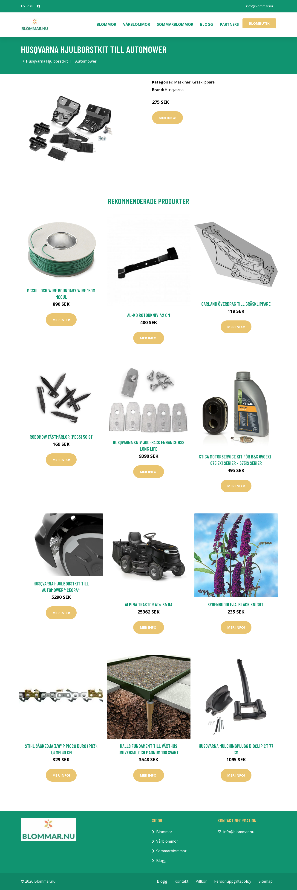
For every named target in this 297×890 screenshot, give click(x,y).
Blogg (206, 24)
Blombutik (259, 23)
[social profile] (38, 6)
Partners (229, 24)
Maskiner (182, 82)
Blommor (106, 24)
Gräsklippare (203, 82)
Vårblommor (136, 24)
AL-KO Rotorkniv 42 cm (148, 315)
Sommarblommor (175, 24)
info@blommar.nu (259, 6)
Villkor (201, 881)
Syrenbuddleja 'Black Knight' (236, 604)
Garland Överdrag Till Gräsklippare (236, 304)
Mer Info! (167, 117)
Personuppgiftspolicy (232, 881)
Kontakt (181, 881)
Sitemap (266, 881)
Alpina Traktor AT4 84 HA (148, 604)
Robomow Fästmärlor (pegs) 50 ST (61, 437)
